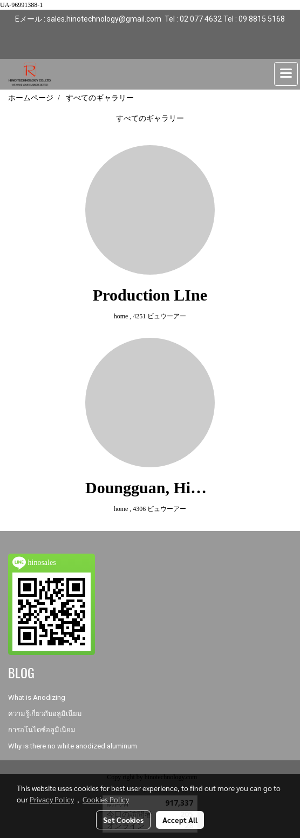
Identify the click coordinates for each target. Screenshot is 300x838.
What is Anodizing (36, 697)
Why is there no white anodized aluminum (72, 746)
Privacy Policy (52, 799)
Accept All (179, 820)
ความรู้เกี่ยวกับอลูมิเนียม (45, 714)
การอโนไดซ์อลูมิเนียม (42, 730)
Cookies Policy (106, 799)
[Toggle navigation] (286, 74)
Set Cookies (123, 820)
